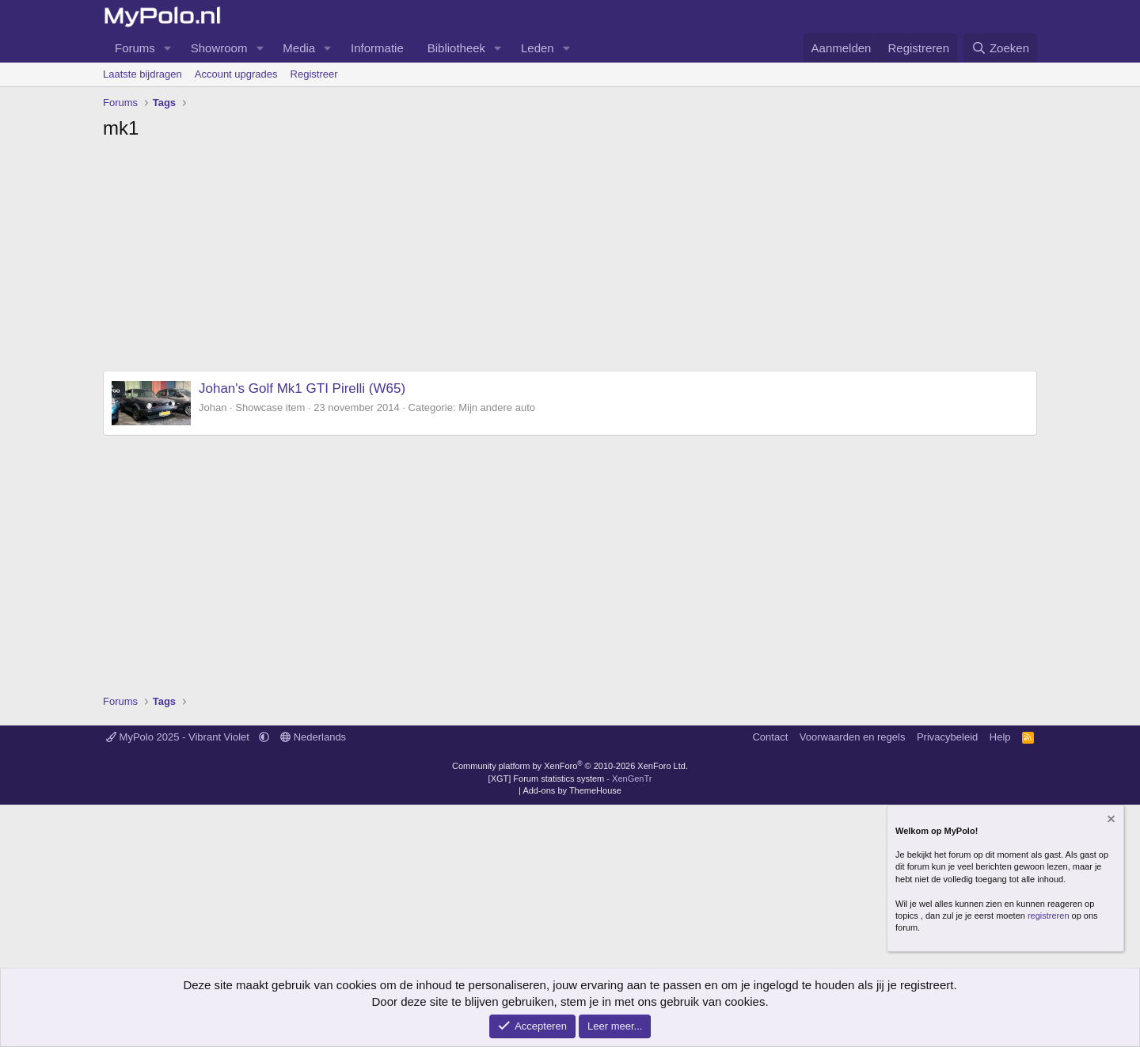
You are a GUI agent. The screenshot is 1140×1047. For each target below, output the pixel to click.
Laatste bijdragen (142, 74)
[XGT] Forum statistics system (570, 778)
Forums (135, 48)
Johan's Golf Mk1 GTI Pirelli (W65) (302, 388)
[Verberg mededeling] (1110, 820)
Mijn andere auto (496, 407)
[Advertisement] (570, 260)
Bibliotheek (456, 48)
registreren (1049, 915)
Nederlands (313, 737)
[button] (168, 48)
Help (1000, 737)
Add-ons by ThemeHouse (571, 790)
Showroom (219, 48)
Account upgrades (236, 74)
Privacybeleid (947, 737)
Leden (537, 48)
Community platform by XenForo (570, 766)
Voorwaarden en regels (853, 737)
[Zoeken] (1000, 48)
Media (299, 48)
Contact (770, 737)
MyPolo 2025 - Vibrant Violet (179, 737)
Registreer (314, 74)
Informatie (377, 48)
